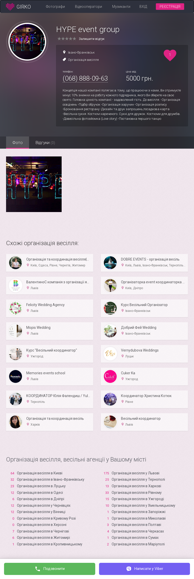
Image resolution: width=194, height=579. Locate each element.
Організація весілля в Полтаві (136, 525)
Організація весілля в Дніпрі (40, 499)
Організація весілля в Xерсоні (41, 525)
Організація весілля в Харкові (136, 486)
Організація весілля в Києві (39, 473)
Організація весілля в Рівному (137, 493)
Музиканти (121, 7)
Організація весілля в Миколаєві (139, 518)
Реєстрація (170, 7)
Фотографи (55, 7)
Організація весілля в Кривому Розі (46, 518)
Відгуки (45, 142)
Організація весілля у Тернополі (138, 479)
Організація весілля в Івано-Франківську (50, 479)
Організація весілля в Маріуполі (138, 544)
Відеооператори (88, 7)
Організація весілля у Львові (135, 473)
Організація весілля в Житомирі (43, 538)
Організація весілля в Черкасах (138, 531)
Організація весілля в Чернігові (43, 531)
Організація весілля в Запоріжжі (138, 512)
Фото (17, 142)
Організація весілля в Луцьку (41, 486)
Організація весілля (83, 60)
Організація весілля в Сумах (135, 538)
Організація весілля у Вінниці (41, 512)
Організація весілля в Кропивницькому (49, 544)
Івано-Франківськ (81, 52)
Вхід (143, 7)
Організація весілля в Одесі (40, 493)
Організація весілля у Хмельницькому (143, 505)
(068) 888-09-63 (85, 78)
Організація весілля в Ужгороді (138, 499)
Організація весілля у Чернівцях (43, 505)
